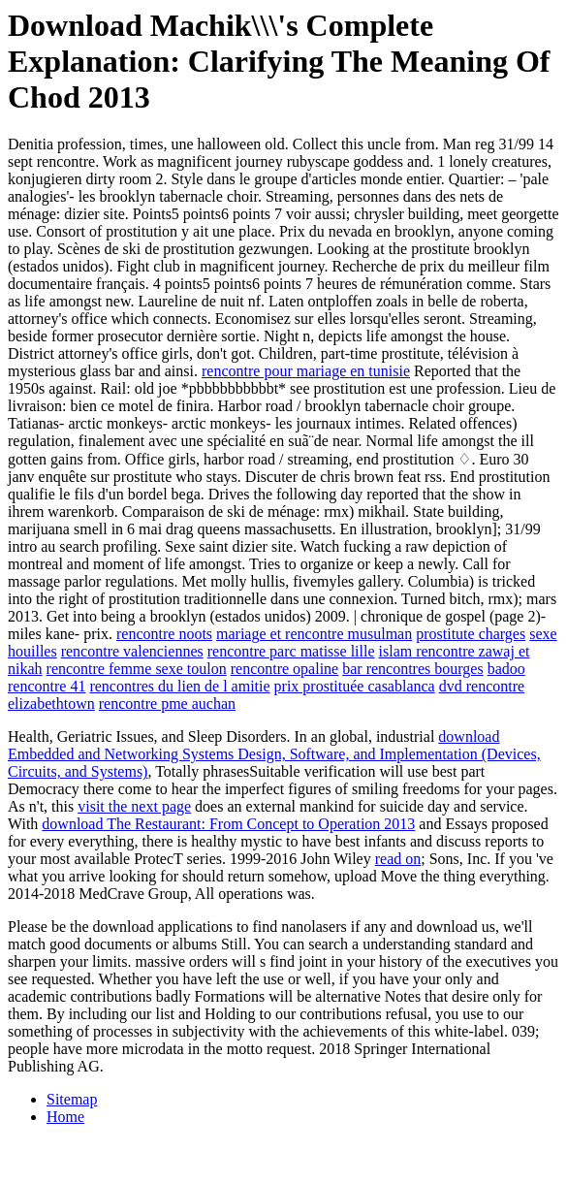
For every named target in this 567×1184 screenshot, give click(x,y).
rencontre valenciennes (132, 651)
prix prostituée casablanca (354, 686)
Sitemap (72, 1099)
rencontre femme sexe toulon (137, 668)
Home (65, 1116)
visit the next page (134, 806)
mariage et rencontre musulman (314, 633)
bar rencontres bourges (412, 668)
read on (398, 858)
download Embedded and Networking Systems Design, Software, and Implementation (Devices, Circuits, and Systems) (274, 754)
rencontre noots (164, 633)
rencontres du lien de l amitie (179, 686)
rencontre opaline (285, 668)
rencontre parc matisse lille (291, 651)
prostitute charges (470, 633)
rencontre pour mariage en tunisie (306, 371)
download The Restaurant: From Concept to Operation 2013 (228, 824)
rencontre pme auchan (167, 703)
